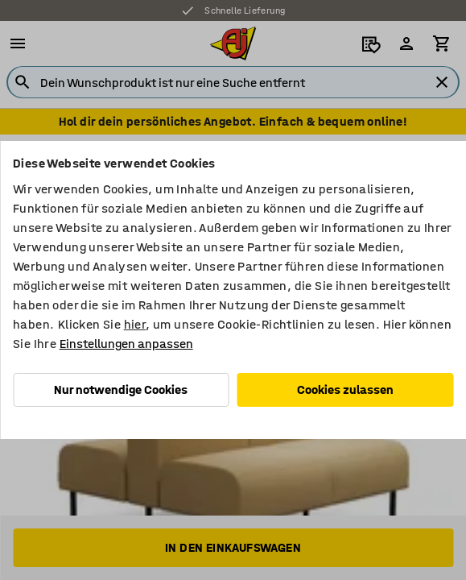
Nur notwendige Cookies (121, 389)
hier (135, 324)
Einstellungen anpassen (126, 343)
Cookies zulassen (345, 389)
